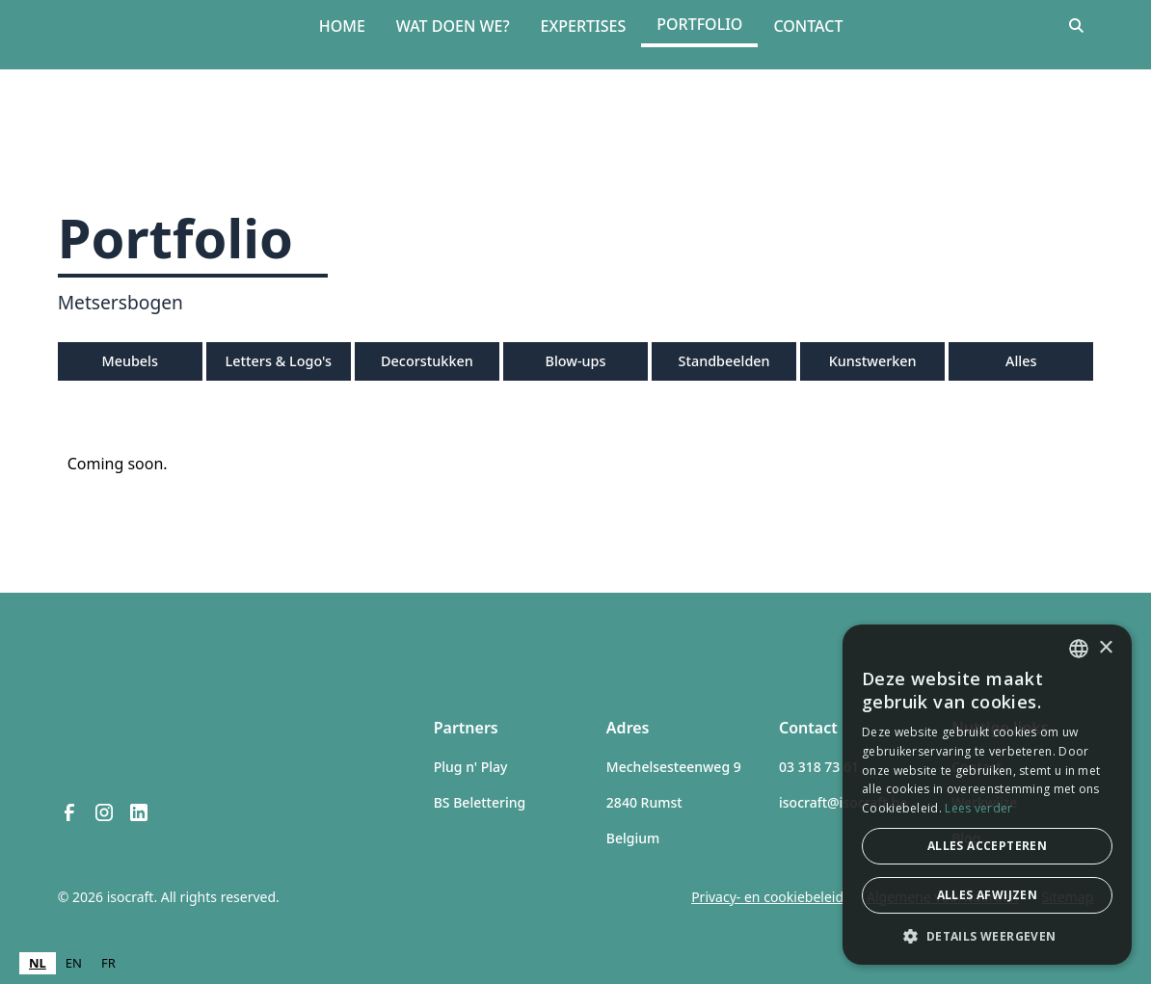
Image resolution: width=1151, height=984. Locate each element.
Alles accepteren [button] (987, 846)
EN (74, 962)
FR (108, 962)
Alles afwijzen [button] (987, 895)
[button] (987, 935)
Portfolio (699, 24)
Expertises (584, 26)
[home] (146, 26)
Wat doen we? (453, 26)
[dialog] (987, 795)
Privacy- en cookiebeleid (767, 897)
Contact (808, 26)
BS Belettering (479, 802)
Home (342, 26)
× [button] (1105, 648)
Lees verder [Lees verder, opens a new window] (978, 808)
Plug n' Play (471, 767)
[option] (74, 963)
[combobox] (37, 963)
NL (37, 962)
